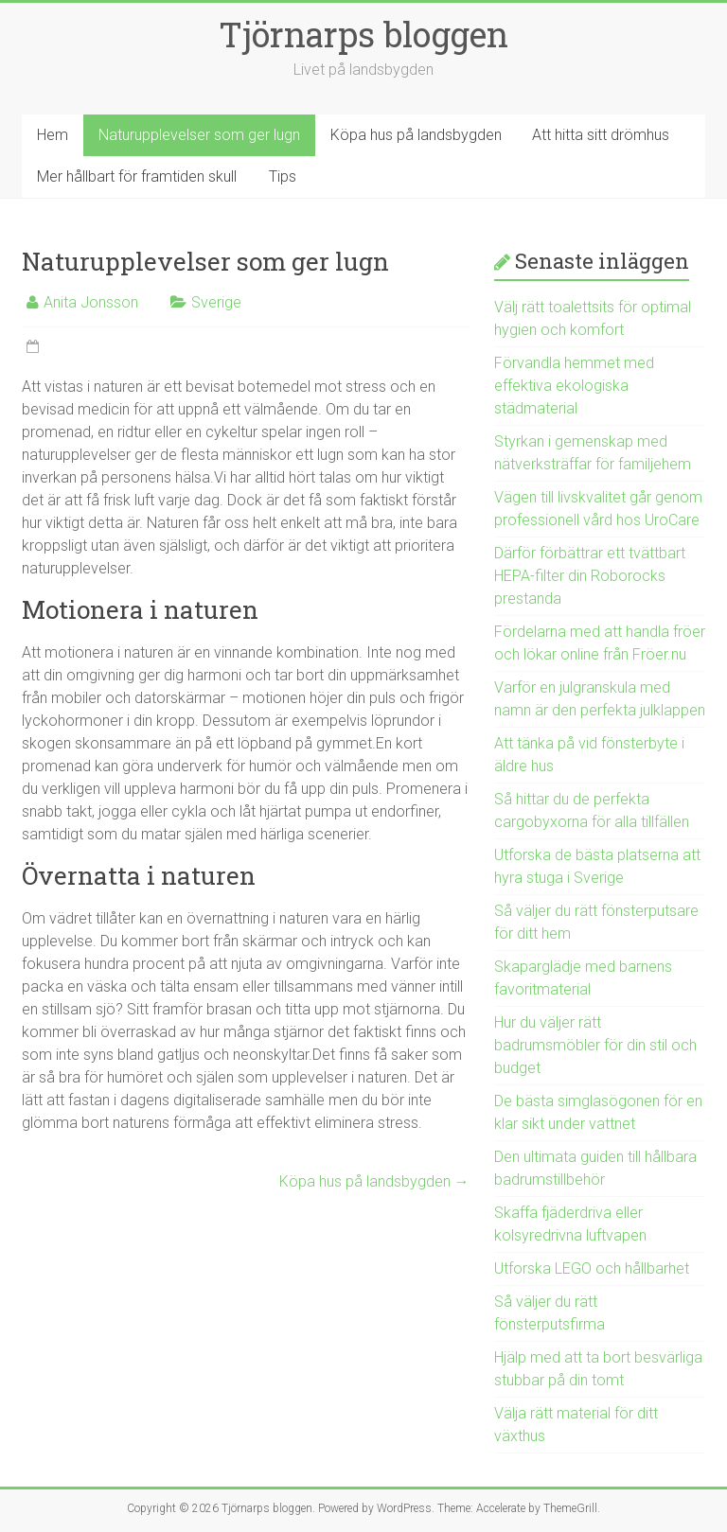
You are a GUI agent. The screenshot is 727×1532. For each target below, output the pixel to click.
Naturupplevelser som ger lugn (199, 135)
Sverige (216, 302)
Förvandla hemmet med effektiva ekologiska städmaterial (574, 385)
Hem (52, 135)
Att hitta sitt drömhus (600, 135)
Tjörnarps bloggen (363, 34)
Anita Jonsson (91, 302)
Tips (282, 176)
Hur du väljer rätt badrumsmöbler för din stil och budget (595, 1045)
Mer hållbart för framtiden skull (137, 176)
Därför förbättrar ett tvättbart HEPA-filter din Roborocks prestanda (589, 576)
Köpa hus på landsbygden (416, 135)
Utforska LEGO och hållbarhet (591, 1268)
